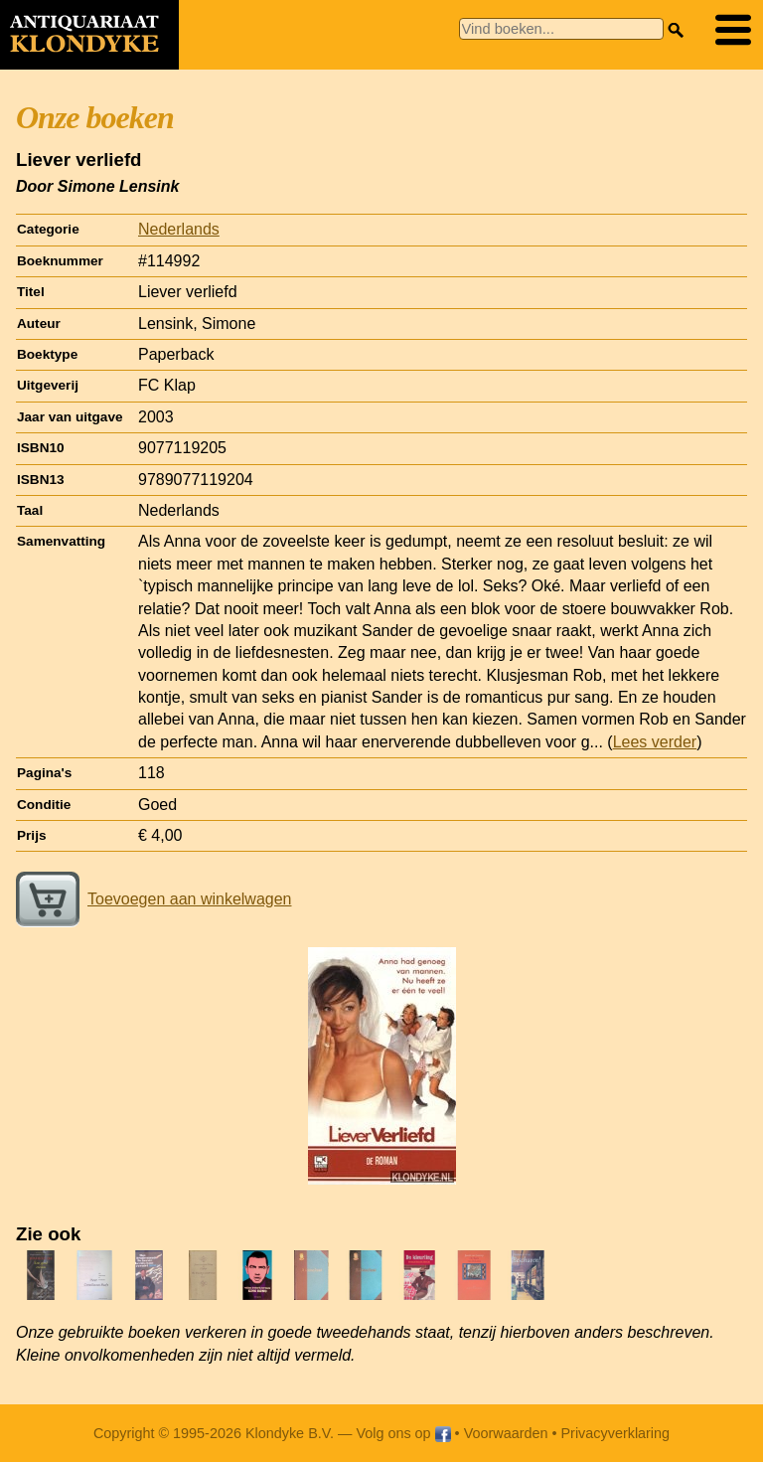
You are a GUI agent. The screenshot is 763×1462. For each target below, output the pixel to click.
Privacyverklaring (616, 1433)
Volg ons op (403, 1433)
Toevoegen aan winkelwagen (153, 899)
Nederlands (179, 229)
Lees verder (655, 741)
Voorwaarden (506, 1433)
